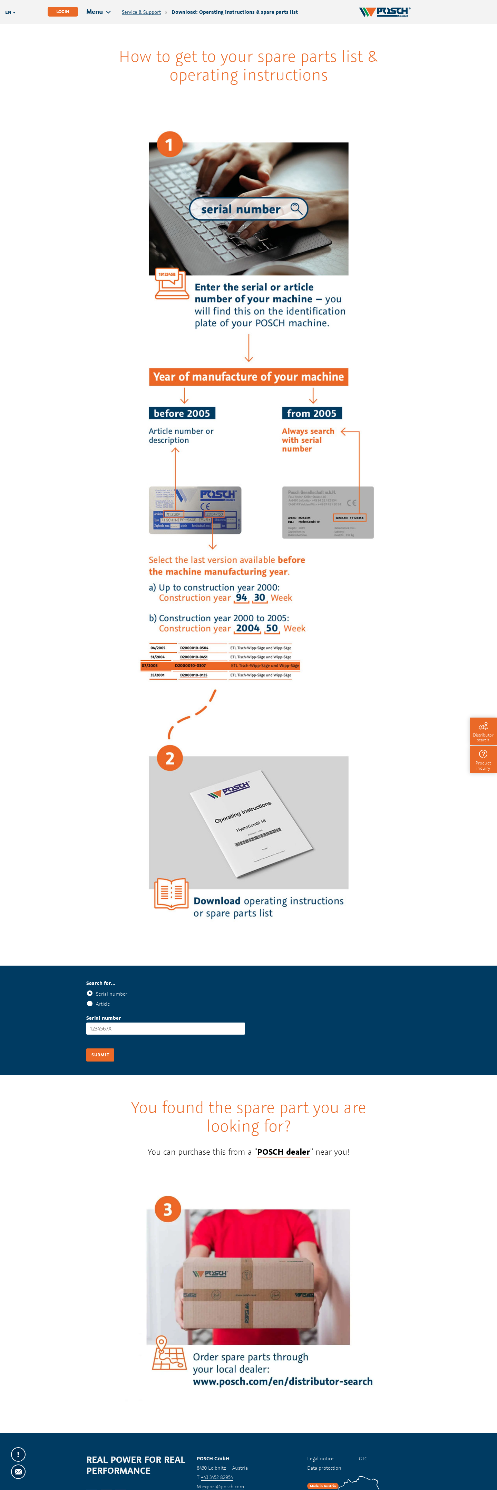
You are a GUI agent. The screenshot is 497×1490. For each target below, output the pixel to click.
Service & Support (141, 12)
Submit (100, 1055)
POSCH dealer (283, 1151)
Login (62, 11)
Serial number (111, 993)
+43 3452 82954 (217, 1477)
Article (103, 1003)
